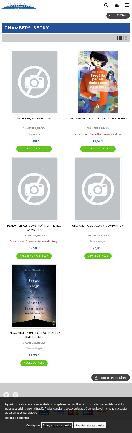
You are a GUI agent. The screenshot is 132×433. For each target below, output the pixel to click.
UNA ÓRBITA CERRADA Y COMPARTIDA (97, 226)
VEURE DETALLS (98, 256)
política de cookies (17, 418)
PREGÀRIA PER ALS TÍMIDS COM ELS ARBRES (98, 118)
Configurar (33, 425)
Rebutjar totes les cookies (57, 425)
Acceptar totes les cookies (89, 425)
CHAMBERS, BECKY (34, 128)
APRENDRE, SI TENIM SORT (34, 118)
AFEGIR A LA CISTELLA (34, 149)
